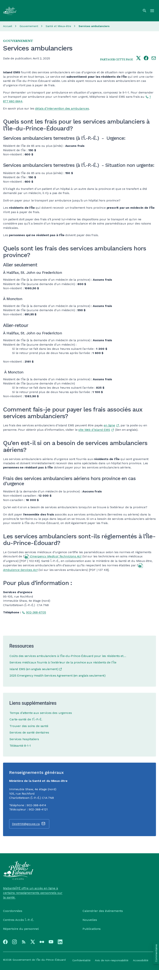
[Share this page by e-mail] (153, 58)
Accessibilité (140, 960)
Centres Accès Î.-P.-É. (18, 920)
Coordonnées (12, 911)
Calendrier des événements (103, 911)
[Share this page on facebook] (146, 58)
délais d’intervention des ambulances (62, 108)
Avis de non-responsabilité (111, 960)
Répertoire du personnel (21, 929)
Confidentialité (81, 960)
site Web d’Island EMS (94, 429)
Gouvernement (29, 26)
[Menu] (152, 10)
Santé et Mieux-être (58, 26)
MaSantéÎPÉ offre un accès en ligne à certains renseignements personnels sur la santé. (32, 892)
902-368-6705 (36, 612)
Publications (92, 929)
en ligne (109, 425)
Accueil (7, 26)
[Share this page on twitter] (138, 58)
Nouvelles (90, 920)
